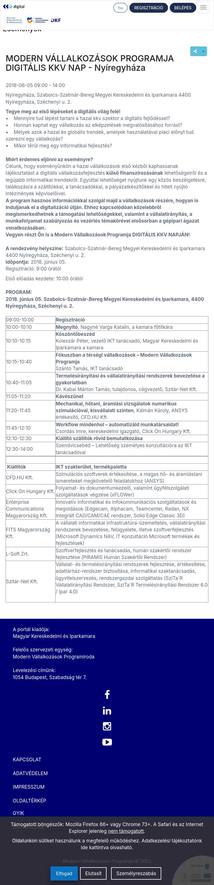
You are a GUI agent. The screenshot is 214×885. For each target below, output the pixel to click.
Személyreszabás (136, 873)
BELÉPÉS (183, 7)
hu (120, 7)
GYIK (18, 813)
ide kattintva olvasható (106, 847)
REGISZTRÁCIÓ (148, 7)
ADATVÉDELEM (30, 773)
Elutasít (93, 873)
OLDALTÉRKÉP (29, 801)
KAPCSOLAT (27, 759)
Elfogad (64, 873)
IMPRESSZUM (28, 787)
